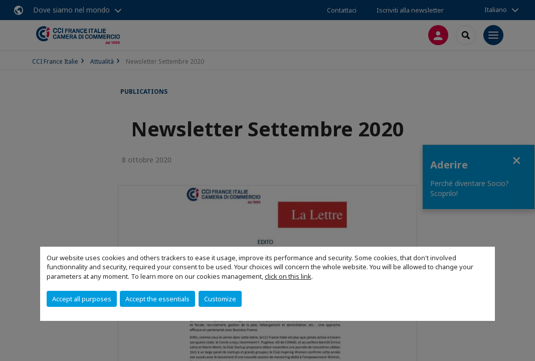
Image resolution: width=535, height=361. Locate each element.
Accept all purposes (81, 298)
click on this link (288, 276)
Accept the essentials (157, 298)
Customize (220, 298)
